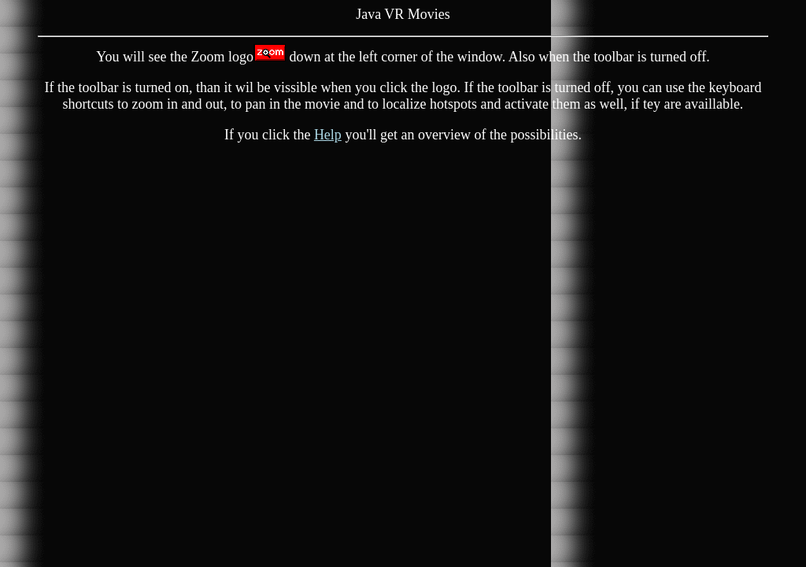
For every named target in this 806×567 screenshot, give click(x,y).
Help (328, 135)
